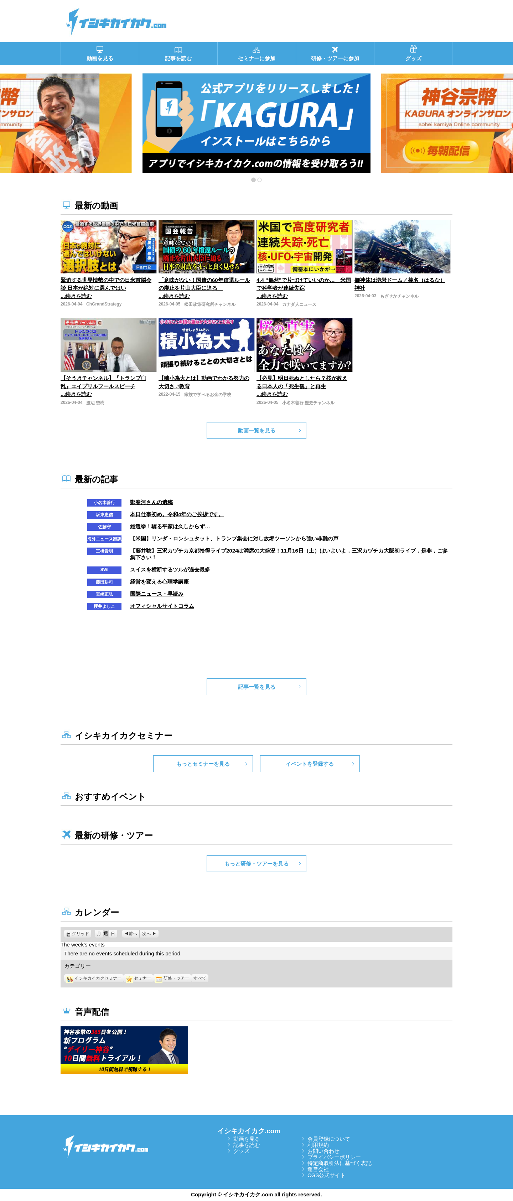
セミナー (138, 978)
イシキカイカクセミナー (93, 978)
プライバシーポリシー (334, 1157)
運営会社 (318, 1169)
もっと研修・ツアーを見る (256, 864)
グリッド (81, 934)
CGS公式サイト (326, 1175)
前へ (133, 933)
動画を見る (246, 1139)
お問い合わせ (323, 1151)
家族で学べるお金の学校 (207, 394)
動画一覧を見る (256, 430)
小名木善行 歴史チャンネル (308, 402)
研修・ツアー (172, 978)
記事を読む (246, 1145)
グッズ (241, 1151)
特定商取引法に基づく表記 (339, 1163)
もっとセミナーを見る (203, 764)
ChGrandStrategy (103, 304)
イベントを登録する (310, 764)
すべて (199, 978)
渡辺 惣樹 (95, 402)
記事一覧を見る (256, 687)
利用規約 (318, 1145)
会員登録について (328, 1139)
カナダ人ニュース (299, 304)
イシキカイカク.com (248, 1131)
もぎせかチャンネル (399, 296)
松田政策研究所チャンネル (209, 304)
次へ (146, 933)
